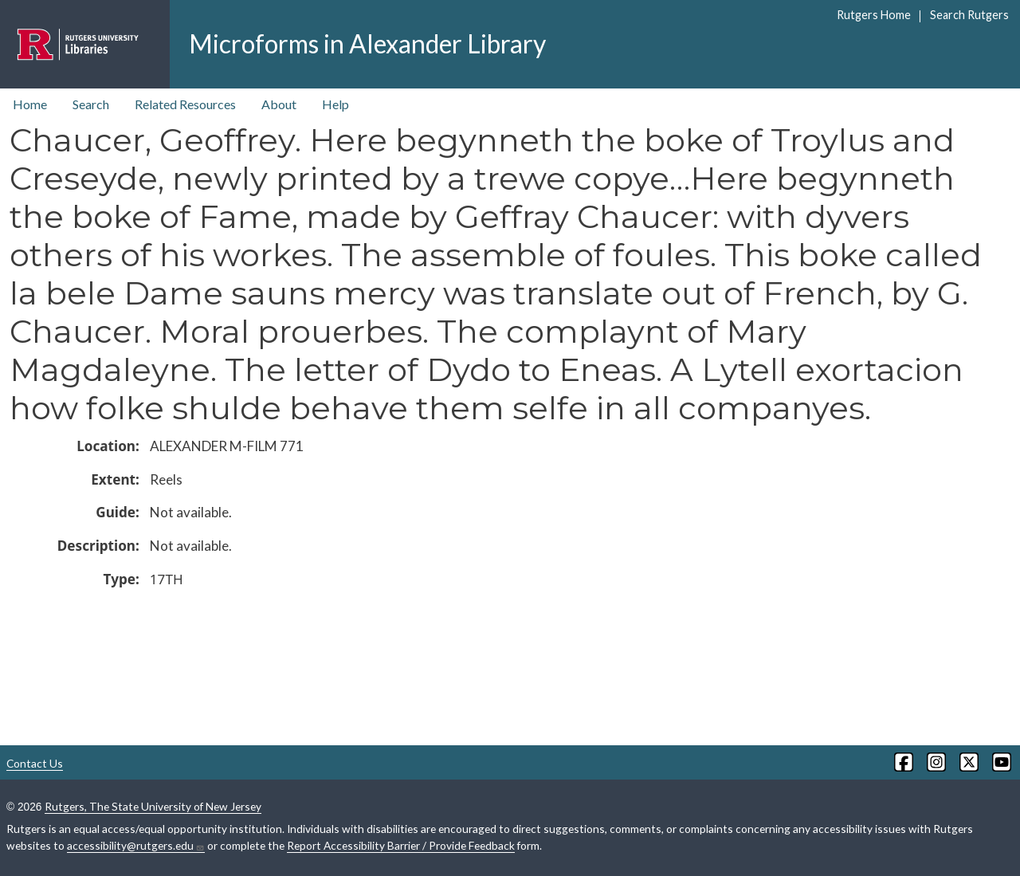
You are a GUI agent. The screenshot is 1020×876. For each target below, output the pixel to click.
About (278, 104)
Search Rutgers (969, 15)
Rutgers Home (874, 15)
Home (30, 104)
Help (335, 104)
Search (91, 104)
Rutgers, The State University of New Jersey (153, 806)
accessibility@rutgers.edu (136, 846)
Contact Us (34, 763)
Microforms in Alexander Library (367, 43)
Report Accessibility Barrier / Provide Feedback (401, 845)
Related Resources (185, 104)
